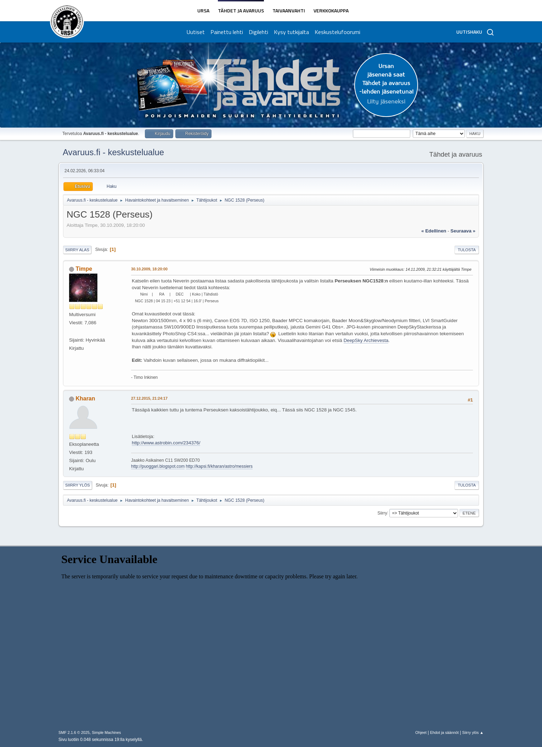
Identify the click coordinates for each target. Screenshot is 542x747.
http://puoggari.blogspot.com (158, 466)
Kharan (85, 398)
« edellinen (433, 231)
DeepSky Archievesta (366, 340)
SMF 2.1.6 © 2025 (74, 732)
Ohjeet (421, 732)
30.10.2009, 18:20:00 (149, 269)
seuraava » (463, 231)
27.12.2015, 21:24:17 (149, 398)
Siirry (382, 512)
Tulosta (467, 250)
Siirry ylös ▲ (473, 732)
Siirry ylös (77, 485)
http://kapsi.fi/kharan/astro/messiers (219, 466)
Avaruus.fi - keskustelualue (113, 152)
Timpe (83, 269)
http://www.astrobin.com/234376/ (166, 442)
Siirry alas (77, 250)
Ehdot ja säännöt (444, 732)
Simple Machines (106, 732)
